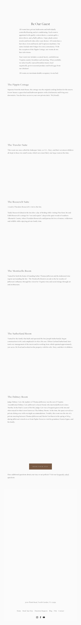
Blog (50, 611)
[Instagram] (37, 617)
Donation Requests (41, 611)
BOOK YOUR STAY (40, 466)
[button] (16, 108)
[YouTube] (44, 617)
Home (19, 611)
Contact (61, 611)
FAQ (55, 611)
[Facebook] (40, 617)
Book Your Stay (28, 611)
